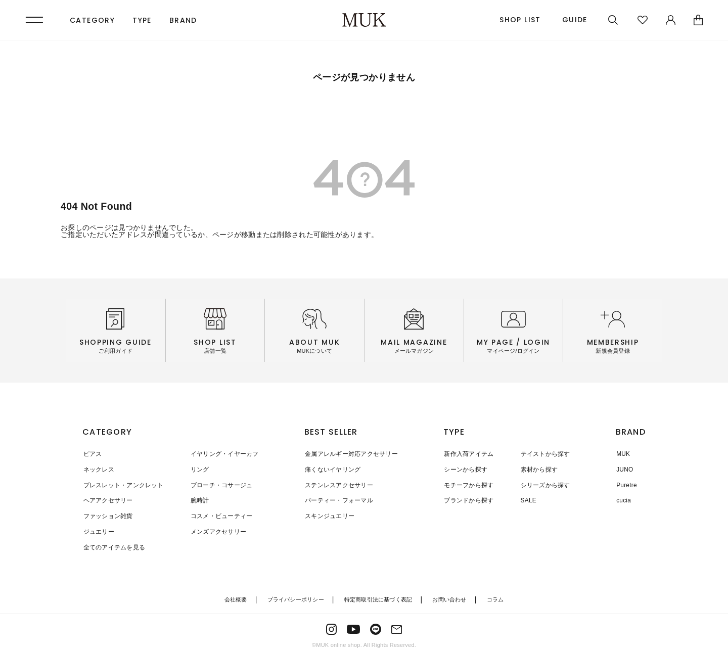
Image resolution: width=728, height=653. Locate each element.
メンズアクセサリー (216, 529)
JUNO (624, 469)
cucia (623, 499)
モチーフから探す (468, 484)
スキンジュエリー (328, 514)
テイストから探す (543, 453)
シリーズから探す (543, 484)
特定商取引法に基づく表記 (378, 597)
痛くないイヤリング (331, 469)
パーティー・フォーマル (338, 499)
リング (197, 469)
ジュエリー (97, 529)
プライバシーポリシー (295, 597)
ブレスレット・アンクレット (122, 484)
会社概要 (235, 597)
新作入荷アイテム (468, 453)
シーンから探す (465, 469)
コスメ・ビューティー (219, 514)
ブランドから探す (468, 499)
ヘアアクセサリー (107, 499)
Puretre (626, 484)
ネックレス (97, 469)
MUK (622, 453)
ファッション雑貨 (107, 514)
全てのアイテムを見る (113, 544)
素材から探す (537, 469)
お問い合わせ (449, 597)
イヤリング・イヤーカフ (222, 453)
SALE (527, 499)
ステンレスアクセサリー (338, 484)
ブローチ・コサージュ (219, 484)
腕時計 (197, 499)
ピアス (91, 453)
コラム (495, 597)
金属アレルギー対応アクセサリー (350, 453)
